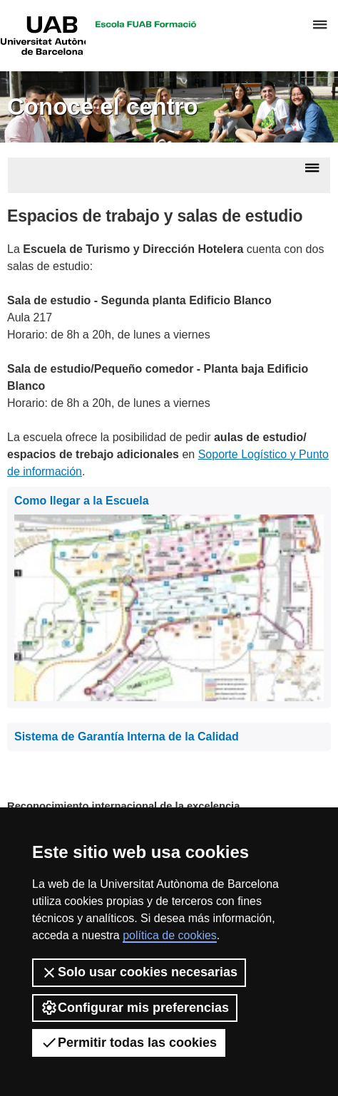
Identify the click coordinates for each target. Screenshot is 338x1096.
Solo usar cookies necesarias (139, 972)
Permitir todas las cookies (129, 1042)
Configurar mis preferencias (135, 1007)
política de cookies (170, 935)
